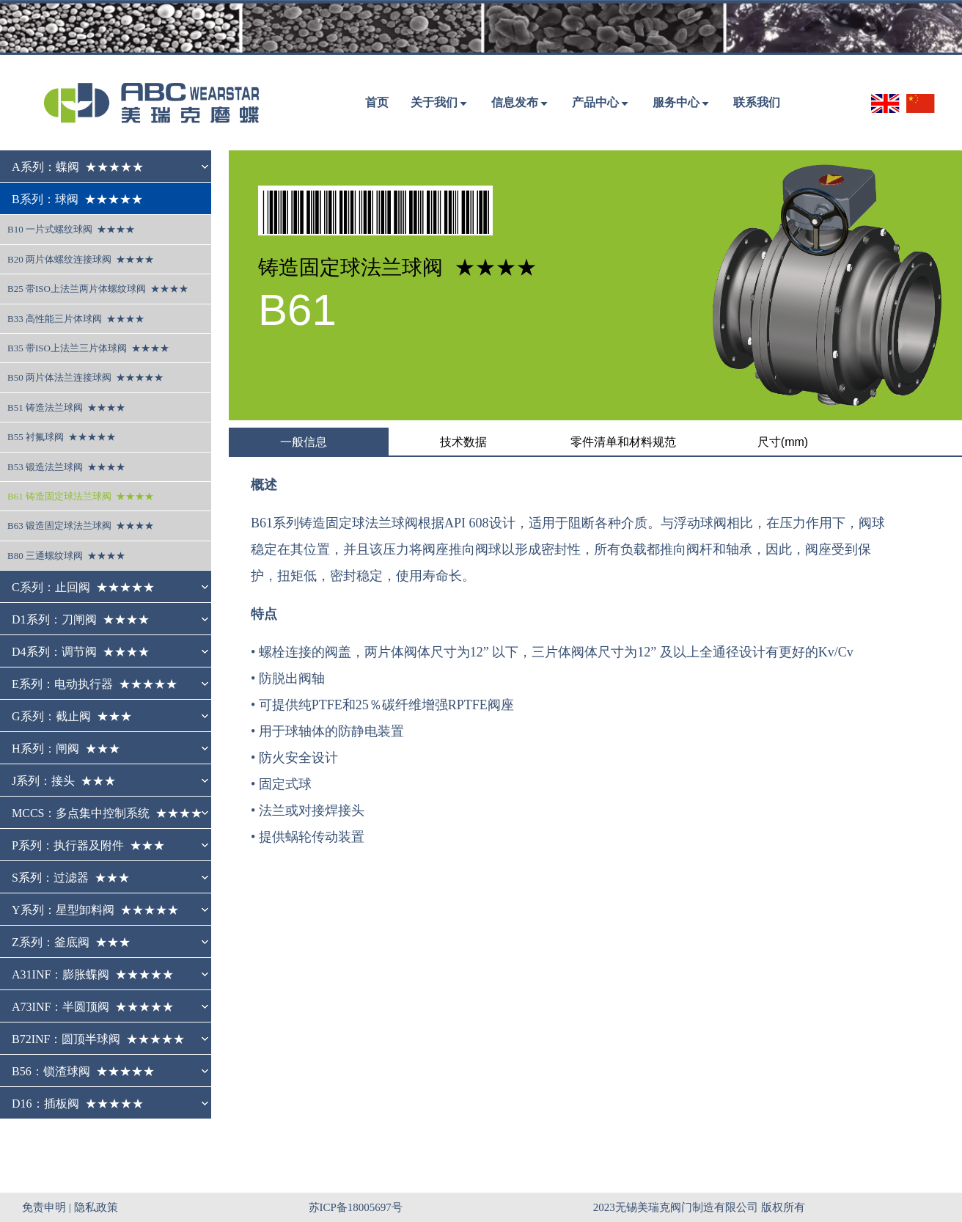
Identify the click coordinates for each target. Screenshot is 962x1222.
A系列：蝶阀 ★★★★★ (78, 167)
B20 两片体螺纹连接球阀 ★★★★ (80, 259)
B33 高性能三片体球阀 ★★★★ (75, 318)
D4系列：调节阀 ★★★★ (81, 651)
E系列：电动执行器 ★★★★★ (94, 684)
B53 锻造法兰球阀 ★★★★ (66, 466)
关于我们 (434, 102)
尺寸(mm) (782, 442)
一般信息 (303, 442)
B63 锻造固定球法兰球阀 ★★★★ (80, 525)
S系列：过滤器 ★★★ (71, 877)
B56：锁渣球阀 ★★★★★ (83, 1071)
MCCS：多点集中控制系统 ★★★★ (107, 813)
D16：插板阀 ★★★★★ (78, 1103)
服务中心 (676, 102)
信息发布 (514, 102)
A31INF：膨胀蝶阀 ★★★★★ (93, 974)
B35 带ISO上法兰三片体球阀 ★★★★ (88, 348)
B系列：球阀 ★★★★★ (77, 199)
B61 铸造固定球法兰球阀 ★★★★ (80, 496)
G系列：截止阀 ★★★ (72, 716)
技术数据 (463, 442)
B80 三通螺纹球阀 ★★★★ (66, 555)
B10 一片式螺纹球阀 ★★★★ (71, 229)
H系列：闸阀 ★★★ (66, 748)
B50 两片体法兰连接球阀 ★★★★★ (85, 377)
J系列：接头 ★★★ (64, 781)
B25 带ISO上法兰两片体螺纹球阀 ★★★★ (97, 288)
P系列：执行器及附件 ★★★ (88, 845)
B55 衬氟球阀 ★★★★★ (61, 436)
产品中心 (595, 102)
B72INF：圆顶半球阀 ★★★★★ (98, 1039)
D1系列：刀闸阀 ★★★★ (81, 619)
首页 (377, 102)
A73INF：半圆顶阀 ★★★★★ (93, 1006)
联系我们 (756, 102)
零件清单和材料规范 (623, 442)
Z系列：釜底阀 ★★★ (71, 942)
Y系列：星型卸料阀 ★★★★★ (95, 910)
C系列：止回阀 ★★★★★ (83, 587)
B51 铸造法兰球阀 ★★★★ (66, 407)
